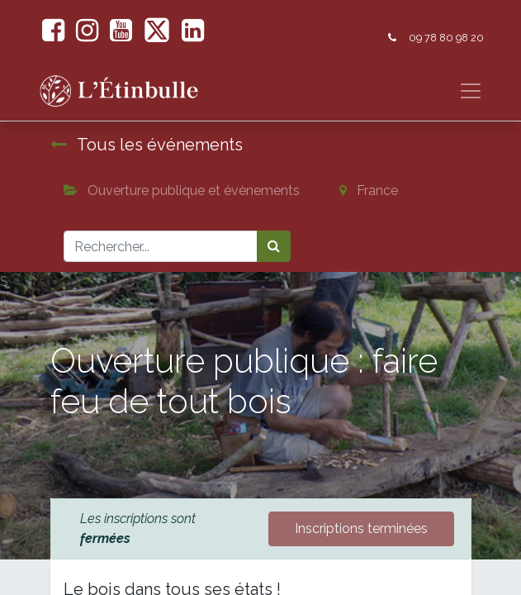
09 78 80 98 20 (446, 37)
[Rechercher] (274, 246)
